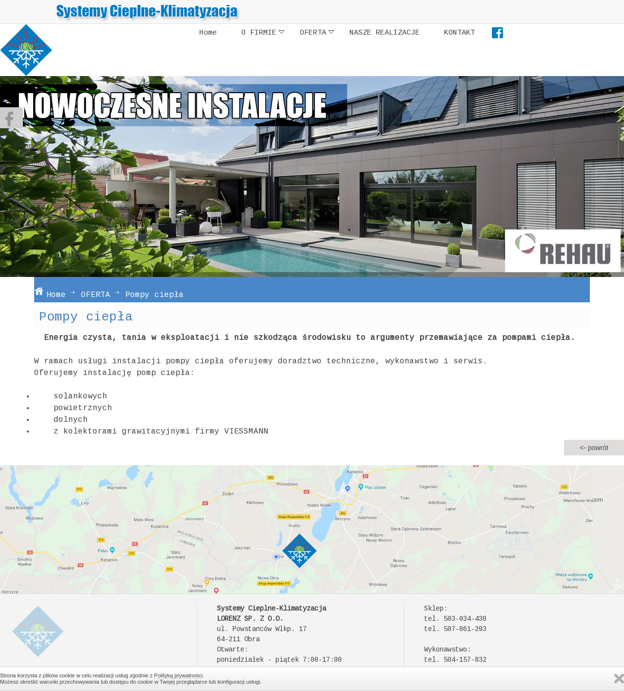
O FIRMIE (262, 33)
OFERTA (317, 33)
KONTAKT (459, 33)
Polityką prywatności (178, 675)
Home (208, 33)
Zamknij (619, 678)
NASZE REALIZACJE (385, 33)
